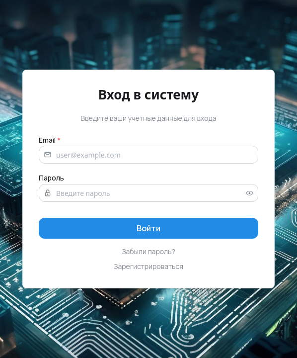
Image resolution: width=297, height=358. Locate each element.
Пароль (51, 177)
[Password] (148, 192)
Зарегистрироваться (148, 266)
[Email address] (148, 155)
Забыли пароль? (148, 251)
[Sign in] (148, 228)
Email (50, 140)
